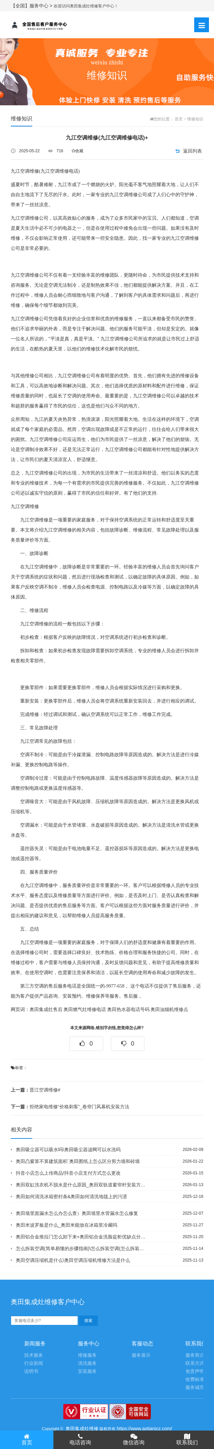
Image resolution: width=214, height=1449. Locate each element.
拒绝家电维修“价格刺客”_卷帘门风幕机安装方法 (70, 1106)
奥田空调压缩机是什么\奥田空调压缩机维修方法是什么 (73, 1260)
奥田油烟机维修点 (169, 1009)
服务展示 (141, 1355)
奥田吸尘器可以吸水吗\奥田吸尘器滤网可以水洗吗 (68, 1149)
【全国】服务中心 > (32, 5)
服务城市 (194, 1387)
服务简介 (194, 1355)
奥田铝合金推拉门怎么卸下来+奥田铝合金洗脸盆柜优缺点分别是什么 (81, 1236)
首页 (179, 119)
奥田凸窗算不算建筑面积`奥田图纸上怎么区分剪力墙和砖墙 (78, 1161)
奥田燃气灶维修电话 (84, 1009)
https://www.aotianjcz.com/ (144, 1428)
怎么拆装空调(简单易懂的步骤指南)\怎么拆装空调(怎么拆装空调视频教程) (81, 1248)
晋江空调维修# (35, 1090)
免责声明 (194, 1371)
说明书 (31, 1371)
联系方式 (194, 1363)
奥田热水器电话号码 (128, 1009)
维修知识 (195, 119)
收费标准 (194, 1379)
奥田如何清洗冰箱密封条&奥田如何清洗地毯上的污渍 (71, 1196)
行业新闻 (33, 1363)
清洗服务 (87, 1363)
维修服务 (87, 1355)
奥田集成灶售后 (46, 1009)
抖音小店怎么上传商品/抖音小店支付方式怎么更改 (68, 1173)
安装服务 (87, 1371)
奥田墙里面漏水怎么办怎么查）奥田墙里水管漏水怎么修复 (77, 1213)
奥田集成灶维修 (82, 1428)
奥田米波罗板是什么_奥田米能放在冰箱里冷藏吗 (66, 1225)
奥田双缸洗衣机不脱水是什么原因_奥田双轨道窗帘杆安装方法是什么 (81, 1184)
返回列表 (192, 151)
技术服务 (33, 1355)
